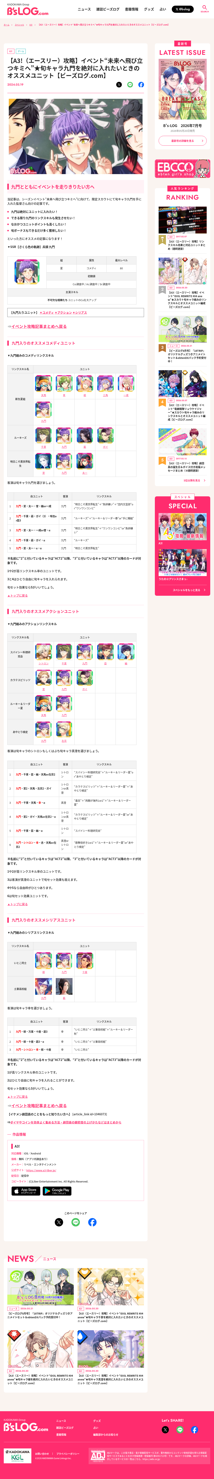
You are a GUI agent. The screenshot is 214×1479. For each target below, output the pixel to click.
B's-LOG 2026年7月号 (183, 125)
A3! (33, 24)
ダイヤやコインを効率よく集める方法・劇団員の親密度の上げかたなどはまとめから (65, 1122)
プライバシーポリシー (67, 1453)
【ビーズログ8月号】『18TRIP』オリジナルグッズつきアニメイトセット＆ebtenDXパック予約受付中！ (39, 1318)
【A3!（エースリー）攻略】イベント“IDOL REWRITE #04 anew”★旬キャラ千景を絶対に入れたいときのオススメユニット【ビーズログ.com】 (110, 1318)
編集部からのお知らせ (105, 1434)
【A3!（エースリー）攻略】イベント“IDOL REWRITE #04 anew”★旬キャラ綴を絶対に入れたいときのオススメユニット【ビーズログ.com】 (39, 1382)
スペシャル (21, 24)
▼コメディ (46, 313)
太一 (84, 471)
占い (162, 9)
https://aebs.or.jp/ (151, 1459)
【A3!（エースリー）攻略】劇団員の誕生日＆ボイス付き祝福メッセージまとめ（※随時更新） (186, 464)
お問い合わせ (42, 1453)
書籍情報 (131, 9)
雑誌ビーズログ (108, 9)
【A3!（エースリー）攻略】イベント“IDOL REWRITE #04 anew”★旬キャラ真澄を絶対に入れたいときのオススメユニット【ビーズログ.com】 (110, 1382)
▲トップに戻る (17, 595)
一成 (126, 393)
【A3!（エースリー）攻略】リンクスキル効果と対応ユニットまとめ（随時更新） (186, 244)
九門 (43, 419)
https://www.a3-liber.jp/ (41, 1170)
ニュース (84, 9)
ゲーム (21, 51)
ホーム (7, 24)
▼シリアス (80, 313)
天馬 (43, 393)
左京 (64, 739)
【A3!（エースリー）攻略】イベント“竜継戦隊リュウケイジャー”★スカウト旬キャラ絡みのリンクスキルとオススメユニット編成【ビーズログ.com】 (186, 410)
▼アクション (63, 313)
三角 (105, 393)
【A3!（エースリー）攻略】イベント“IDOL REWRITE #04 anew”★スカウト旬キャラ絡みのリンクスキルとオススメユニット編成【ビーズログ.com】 (186, 298)
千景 (64, 661)
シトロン (43, 661)
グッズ (149, 9)
